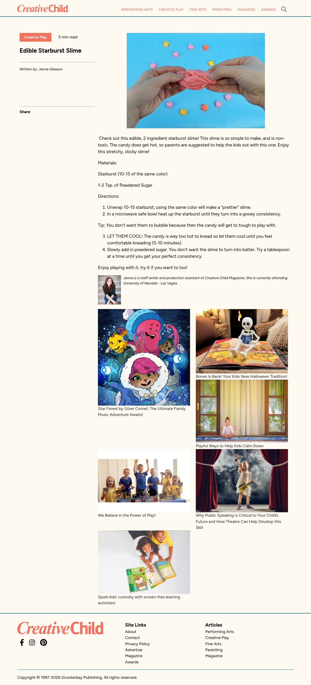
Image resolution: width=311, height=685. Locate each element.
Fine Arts (198, 10)
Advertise (133, 649)
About (130, 631)
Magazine (246, 10)
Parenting (222, 10)
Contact (132, 637)
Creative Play (171, 10)
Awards (268, 10)
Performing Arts (137, 10)
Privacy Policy (137, 643)
